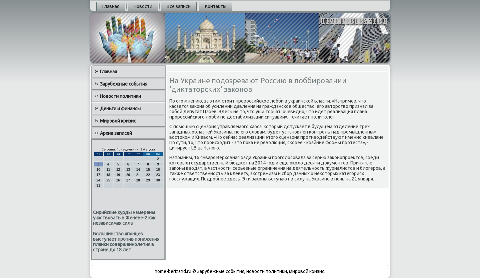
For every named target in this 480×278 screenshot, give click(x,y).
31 (98, 185)
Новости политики (120, 96)
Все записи (179, 6)
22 (148, 175)
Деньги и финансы (120, 108)
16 (158, 169)
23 (158, 175)
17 (98, 175)
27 (128, 180)
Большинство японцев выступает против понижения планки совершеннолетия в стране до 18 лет (126, 241)
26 (118, 180)
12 (118, 169)
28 (138, 180)
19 (118, 175)
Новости (143, 6)
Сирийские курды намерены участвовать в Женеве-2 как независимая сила (124, 218)
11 (108, 169)
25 (108, 180)
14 (138, 169)
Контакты (215, 6)
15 (148, 169)
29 (148, 180)
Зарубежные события (123, 84)
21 (138, 175)
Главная (110, 6)
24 (98, 180)
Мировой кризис (118, 121)
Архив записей (116, 133)
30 (158, 180)
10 (98, 169)
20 (128, 175)
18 (108, 175)
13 (128, 169)
